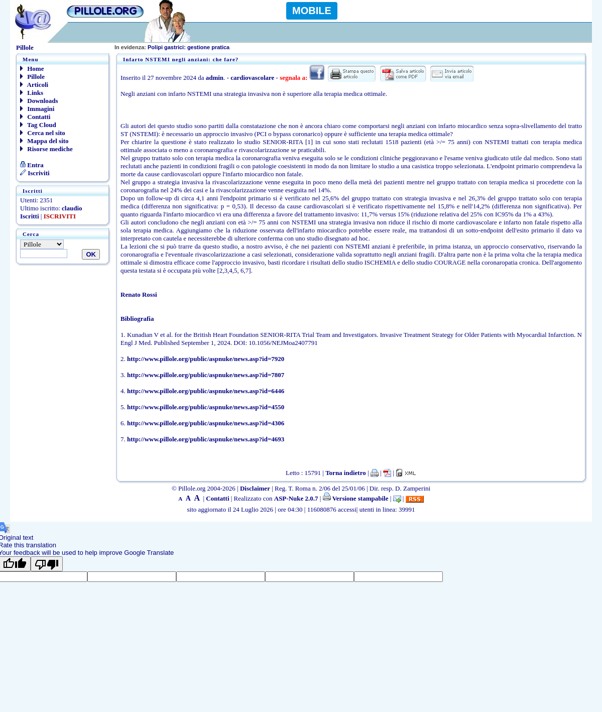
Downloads (39, 100)
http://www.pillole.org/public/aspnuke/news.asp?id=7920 (205, 359)
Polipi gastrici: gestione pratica (171, 47)
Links (31, 92)
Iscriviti (35, 173)
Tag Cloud (38, 125)
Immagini (37, 108)
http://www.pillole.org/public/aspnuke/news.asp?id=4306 (205, 423)
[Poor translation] (47, 563)
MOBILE (311, 10)
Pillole (32, 76)
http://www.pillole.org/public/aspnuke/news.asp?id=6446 (205, 391)
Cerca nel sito (42, 133)
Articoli (34, 84)
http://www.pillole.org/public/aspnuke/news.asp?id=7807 (205, 375)
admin (214, 77)
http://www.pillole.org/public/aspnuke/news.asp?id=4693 (205, 439)
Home (32, 68)
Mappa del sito (44, 141)
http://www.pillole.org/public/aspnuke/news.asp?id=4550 (205, 407)
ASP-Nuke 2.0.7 (296, 498)
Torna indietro (345, 473)
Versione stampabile (356, 498)
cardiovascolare (252, 77)
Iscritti (29, 216)
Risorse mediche (46, 149)
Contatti (35, 117)
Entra (32, 165)
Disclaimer (255, 488)
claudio (72, 208)
